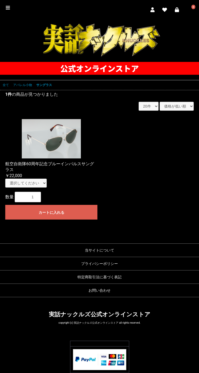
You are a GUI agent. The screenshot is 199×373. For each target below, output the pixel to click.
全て (6, 85)
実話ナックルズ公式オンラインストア (99, 314)
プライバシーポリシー (99, 264)
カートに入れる (51, 212)
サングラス (44, 85)
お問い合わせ (99, 290)
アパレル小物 (22, 85)
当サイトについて (99, 250)
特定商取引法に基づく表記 (99, 277)
